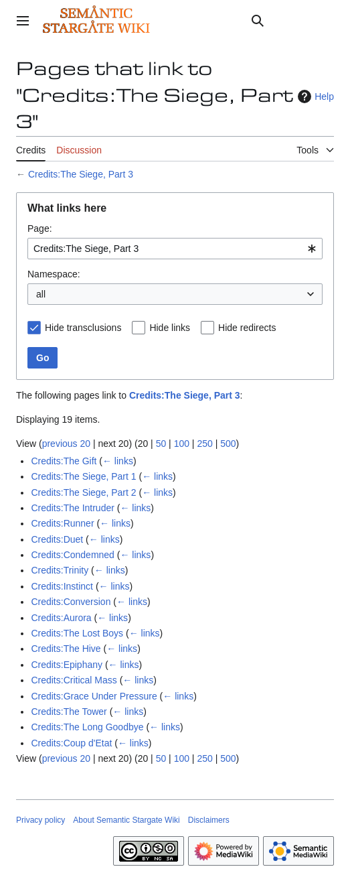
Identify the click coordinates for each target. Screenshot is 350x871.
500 (228, 443)
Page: (39, 228)
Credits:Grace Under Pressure (94, 696)
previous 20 (66, 443)
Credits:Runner (62, 523)
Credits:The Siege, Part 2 (83, 492)
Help (314, 96)
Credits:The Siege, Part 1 (83, 476)
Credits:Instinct (62, 586)
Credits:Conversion (70, 601)
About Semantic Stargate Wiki (126, 820)
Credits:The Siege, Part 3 (80, 174)
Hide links (169, 327)
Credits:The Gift (63, 461)
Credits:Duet (57, 539)
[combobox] (175, 248)
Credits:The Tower (68, 711)
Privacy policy (40, 820)
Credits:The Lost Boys (77, 633)
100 (181, 443)
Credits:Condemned (72, 554)
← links (117, 461)
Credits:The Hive (65, 648)
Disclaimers (209, 820)
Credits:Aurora (61, 617)
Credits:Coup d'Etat (71, 743)
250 (204, 443)
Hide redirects (247, 327)
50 (161, 443)
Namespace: (53, 274)
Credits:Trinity (59, 570)
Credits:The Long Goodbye (87, 727)
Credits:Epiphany (66, 664)
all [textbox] (41, 294)
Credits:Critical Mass (73, 680)
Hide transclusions (83, 327)
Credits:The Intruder (72, 508)
